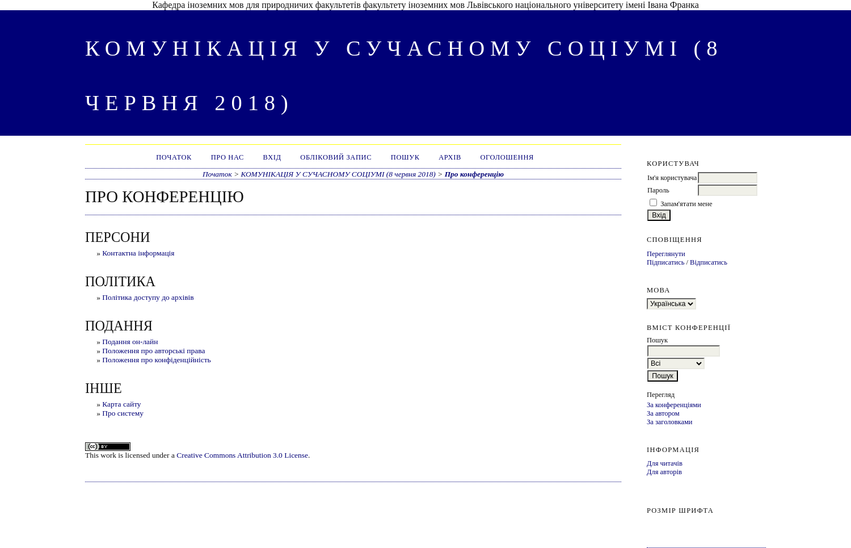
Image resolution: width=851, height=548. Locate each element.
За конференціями (674, 405)
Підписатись (665, 262)
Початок (174, 157)
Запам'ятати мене (686, 204)
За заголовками (670, 422)
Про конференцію (474, 174)
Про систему (123, 413)
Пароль (658, 190)
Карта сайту (121, 404)
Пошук (405, 157)
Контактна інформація (138, 253)
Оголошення (507, 157)
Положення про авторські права (153, 350)
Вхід (272, 157)
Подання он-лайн (130, 341)
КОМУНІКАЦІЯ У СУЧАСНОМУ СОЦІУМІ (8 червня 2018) (338, 174)
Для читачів (665, 463)
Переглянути (666, 254)
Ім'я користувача (672, 178)
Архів (450, 157)
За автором (663, 413)
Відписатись (708, 262)
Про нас (227, 157)
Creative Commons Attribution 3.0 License (242, 455)
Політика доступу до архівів (147, 297)
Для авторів (664, 472)
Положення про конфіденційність (156, 359)
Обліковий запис (336, 157)
